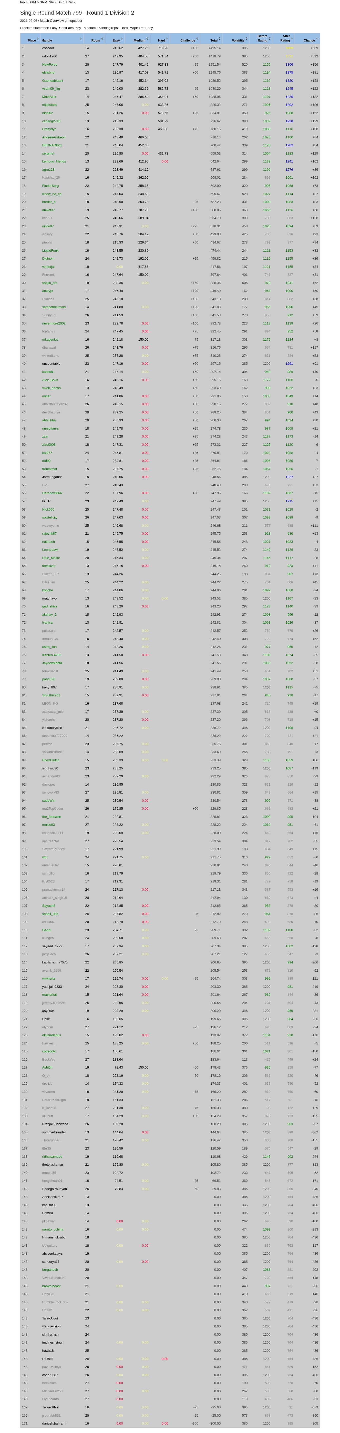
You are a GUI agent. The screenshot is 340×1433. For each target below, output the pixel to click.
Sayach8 (48, 906)
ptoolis (47, 242)
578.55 (163, 113)
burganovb (50, 1270)
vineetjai (48, 267)
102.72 (118, 1173)
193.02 (118, 1035)
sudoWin (48, 800)
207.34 (118, 946)
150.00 (143, 275)
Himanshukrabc (53, 1237)
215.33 (118, 121)
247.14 (118, 372)
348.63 (143, 194)
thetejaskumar (52, 1164)
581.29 (163, 121)
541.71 (163, 72)
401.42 (143, 64)
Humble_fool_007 (55, 1302)
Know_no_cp (51, 194)
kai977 (47, 453)
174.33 (118, 1083)
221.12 (118, 1027)
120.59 (118, 1148)
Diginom (48, 258)
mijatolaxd (49, 105)
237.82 (118, 914)
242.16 (118, 81)
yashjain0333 (52, 987)
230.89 (143, 250)
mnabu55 (49, 1173)
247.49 (118, 501)
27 (87, 56)
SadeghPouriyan (54, 1189)
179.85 (118, 808)
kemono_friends (54, 161)
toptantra (48, 331)
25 (87, 105)
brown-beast (51, 1286)
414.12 (143, 169)
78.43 (119, 1067)
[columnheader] (30, 38)
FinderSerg (50, 186)
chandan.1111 (52, 833)
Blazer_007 (50, 574)
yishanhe (49, 719)
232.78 (118, 323)
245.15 (118, 566)
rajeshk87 (49, 533)
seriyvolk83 (50, 792)
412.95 (143, 161)
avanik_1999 (51, 970)
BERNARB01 (52, 145)
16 (87, 129)
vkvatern (48, 1092)
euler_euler (50, 865)
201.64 (118, 995)
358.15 (143, 186)
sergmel (48, 153)
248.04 (118, 145)
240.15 (118, 404)
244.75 (118, 186)
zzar (45, 436)
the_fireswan (51, 817)
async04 (48, 1011)
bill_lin (46, 501)
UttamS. (48, 1310)
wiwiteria (48, 978)
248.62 (118, 48)
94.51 (119, 1181)
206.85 (118, 962)
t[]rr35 (46, 1148)
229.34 (143, 242)
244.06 (118, 590)
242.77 (118, 210)
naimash (48, 542)
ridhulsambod (52, 1156)
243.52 (118, 598)
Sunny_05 (49, 315)
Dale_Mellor (51, 558)
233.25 (118, 768)
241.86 (118, 396)
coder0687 (50, 1375)
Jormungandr (52, 477)
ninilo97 (48, 226)
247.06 (118, 105)
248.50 (118, 202)
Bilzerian (48, 582)
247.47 (118, 97)
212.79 (118, 922)
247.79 (118, 64)
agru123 (48, 169)
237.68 (118, 703)
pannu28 (48, 679)
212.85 (118, 906)
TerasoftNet (50, 1407)
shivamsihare (52, 752)
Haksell (47, 1359)
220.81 (118, 865)
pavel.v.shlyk (51, 1367)
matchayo (49, 598)
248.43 (118, 485)
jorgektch (49, 954)
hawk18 (48, 1351)
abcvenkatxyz (52, 1253)
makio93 (48, 825)
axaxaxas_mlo (53, 712)
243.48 (118, 137)
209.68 (118, 938)
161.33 (118, 1100)
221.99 (118, 849)
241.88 (118, 307)
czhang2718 (51, 121)
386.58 (143, 97)
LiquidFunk (50, 250)
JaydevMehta (52, 663)
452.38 (143, 145)
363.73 (143, 202)
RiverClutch (50, 760)
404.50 (143, 56)
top (22, 2)
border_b (49, 202)
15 (87, 113)
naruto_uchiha (52, 1229)
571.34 (163, 56)
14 (87, 48)
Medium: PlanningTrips (101, 28)
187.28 (143, 210)
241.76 (118, 347)
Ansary (47, 234)
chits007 (48, 922)
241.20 (118, 1092)
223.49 (118, 169)
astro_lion (49, 647)
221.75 (118, 857)
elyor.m (47, 1027)
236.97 (118, 72)
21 (87, 145)
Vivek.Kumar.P (53, 1278)
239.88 (118, 679)
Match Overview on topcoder (61, 21)
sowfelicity (49, 517)
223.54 (118, 841)
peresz (47, 744)
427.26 (143, 48)
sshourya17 (50, 1262)
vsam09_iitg (51, 88)
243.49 (118, 388)
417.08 (143, 72)
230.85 (118, 784)
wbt (44, 857)
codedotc (49, 1051)
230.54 (118, 800)
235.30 (118, 129)
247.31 (118, 444)
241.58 (118, 655)
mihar (46, 396)
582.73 (163, 88)
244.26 (118, 574)
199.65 (118, 1019)
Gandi (46, 930)
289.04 (143, 218)
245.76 (118, 234)
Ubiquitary (49, 1245)
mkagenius (50, 339)
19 (87, 210)
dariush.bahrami (54, 1423)
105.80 (118, 1164)
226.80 (118, 153)
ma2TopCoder (52, 808)
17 (87, 81)
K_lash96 (49, 1108)
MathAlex (49, 97)
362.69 (143, 177)
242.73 (118, 258)
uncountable (51, 363)
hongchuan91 (52, 1181)
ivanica (47, 622)
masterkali (49, 995)
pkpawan (49, 1221)
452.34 (143, 81)
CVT (45, 485)
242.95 (118, 56)
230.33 (118, 420)
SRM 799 (47, 2)
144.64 (118, 1132)
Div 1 (61, 2)
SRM (32, 2)
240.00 (118, 88)
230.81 (118, 792)
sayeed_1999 (52, 946)
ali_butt (47, 1116)
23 (87, 88)
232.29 (118, 776)
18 (87, 202)
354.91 (163, 97)
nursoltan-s (50, 428)
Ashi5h (47, 1067)
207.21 (118, 954)
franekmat (49, 469)
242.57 (118, 631)
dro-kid (47, 1083)
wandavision (51, 1326)
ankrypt (47, 291)
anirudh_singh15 (54, 898)
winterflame (50, 356)
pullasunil (49, 631)
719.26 (163, 48)
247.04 (118, 194)
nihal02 (47, 113)
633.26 (163, 105)
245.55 (118, 542)
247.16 (118, 363)
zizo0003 (49, 444)
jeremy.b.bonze (53, 1003)
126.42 (118, 1140)
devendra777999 (54, 736)
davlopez (49, 784)
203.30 (118, 987)
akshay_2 (49, 614)
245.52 (118, 550)
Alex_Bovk (50, 380)
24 (87, 258)
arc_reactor (50, 841)
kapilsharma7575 (55, 962)
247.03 (118, 517)
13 (87, 72)
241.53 (118, 315)
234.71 (118, 930)
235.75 (118, 744)
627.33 (163, 64)
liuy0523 (48, 881)
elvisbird (48, 72)
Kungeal (48, 938)
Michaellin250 (52, 1391)
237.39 (118, 712)
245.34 (118, 558)
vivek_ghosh (51, 388)
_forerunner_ (51, 1140)
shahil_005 (50, 914)
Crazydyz (49, 129)
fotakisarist (50, 671)
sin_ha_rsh (50, 1334)
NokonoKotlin (52, 728)
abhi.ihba (49, 420)
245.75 (118, 533)
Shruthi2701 (51, 695)
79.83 (119, 1189)
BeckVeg (48, 1059)
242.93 (118, 614)
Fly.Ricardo (50, 1399)
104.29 (118, 1116)
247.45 (118, 331)
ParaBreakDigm (54, 1100)
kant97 (47, 218)
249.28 (118, 436)
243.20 (118, 606)
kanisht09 (49, 1205)
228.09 (118, 833)
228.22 (118, 825)
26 (87, 315)
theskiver (49, 566)
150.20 (118, 1124)
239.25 (118, 412)
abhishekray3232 (55, 404)
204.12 (143, 234)
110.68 (118, 1156)
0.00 (145, 105)
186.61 (118, 1051)
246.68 (118, 525)
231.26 (118, 113)
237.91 (118, 695)
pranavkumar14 (53, 889)
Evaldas (48, 299)
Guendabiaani (52, 81)
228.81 (118, 817)
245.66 (118, 218)
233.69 (118, 752)
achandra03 (51, 776)
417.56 (143, 267)
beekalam (49, 1383)
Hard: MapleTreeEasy (136, 28)
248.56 (118, 477)
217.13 (118, 889)
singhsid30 (50, 768)
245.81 (118, 453)
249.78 (118, 428)
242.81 (118, 622)
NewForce (49, 64)
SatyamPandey (53, 849)
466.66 (143, 137)
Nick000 (48, 509)
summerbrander (54, 1132)
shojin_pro (50, 283)
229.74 (118, 978)
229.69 (118, 161)
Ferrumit (48, 275)
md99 (46, 461)
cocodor (48, 48)
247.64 (118, 275)
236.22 (118, 736)
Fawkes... (49, 1043)
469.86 (163, 129)
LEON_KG (50, 703)
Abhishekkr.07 (52, 1197)
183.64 (118, 1059)
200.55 (118, 1003)
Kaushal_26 (51, 177)
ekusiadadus (51, 1035)
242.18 (118, 339)
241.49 (118, 671)
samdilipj (48, 873)
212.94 (118, 898)
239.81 (118, 461)
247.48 (118, 509)
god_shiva (49, 606)
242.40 (118, 639)
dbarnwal (49, 347)
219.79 (118, 873)
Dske (46, 1019)
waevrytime (50, 525)
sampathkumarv (54, 307)
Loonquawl (50, 550)
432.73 (163, 153)
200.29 (118, 1011)
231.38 (118, 1108)
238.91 (118, 687)
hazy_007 (49, 687)
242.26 (118, 647)
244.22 (118, 582)
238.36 (118, 283)
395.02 (163, 81)
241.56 (118, 663)
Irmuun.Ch (50, 639)
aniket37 (48, 210)
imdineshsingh (53, 1342)
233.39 (118, 760)
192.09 (143, 258)
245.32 (118, 177)
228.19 (118, 1076)
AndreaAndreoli (53, 137)
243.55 (118, 250)
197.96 (118, 493)
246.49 (118, 291)
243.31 (118, 226)
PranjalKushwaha (55, 1124)
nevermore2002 (54, 323)
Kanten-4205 (51, 655)
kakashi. (48, 372)
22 (87, 137)
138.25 (118, 1043)
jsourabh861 (51, 1415)
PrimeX (47, 1213)
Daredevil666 (52, 493)
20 (87, 64)
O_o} (46, 1076)
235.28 (118, 356)
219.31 (118, 881)
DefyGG (48, 1294)
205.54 (118, 970)
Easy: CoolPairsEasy (65, 28)
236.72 (118, 728)
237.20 (118, 719)
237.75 (118, 469)
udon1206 (49, 56)
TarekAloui (50, 1318)
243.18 (118, 299)
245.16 (118, 380)
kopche (47, 590)
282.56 (143, 88)
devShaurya (51, 412)
